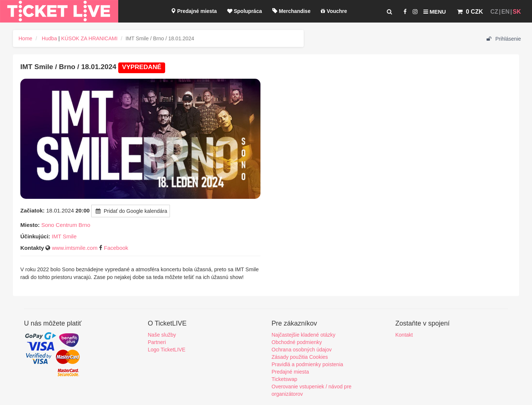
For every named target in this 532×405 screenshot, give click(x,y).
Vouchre (334, 11)
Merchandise (291, 11)
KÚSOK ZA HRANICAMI (89, 38)
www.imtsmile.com (75, 248)
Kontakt (404, 335)
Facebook (116, 248)
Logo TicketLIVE (166, 350)
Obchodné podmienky (297, 342)
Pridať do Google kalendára (130, 211)
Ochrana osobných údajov (302, 350)
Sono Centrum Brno (66, 225)
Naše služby (162, 335)
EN (505, 11)
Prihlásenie (504, 39)
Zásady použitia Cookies (300, 357)
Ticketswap (284, 379)
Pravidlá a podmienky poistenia (307, 364)
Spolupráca (244, 11)
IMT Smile (64, 236)
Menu (434, 11)
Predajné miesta (194, 11)
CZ (494, 11)
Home (25, 38)
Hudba (49, 38)
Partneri (157, 342)
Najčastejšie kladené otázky (303, 335)
